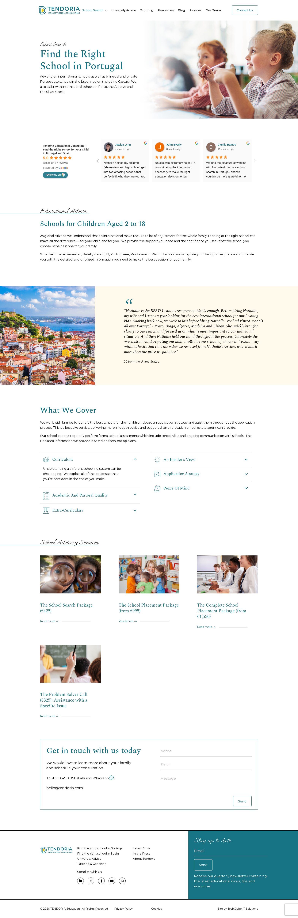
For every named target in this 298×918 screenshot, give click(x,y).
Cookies (156, 908)
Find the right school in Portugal (100, 848)
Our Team (213, 10)
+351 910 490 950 (61, 778)
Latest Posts (141, 848)
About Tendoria (144, 858)
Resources (166, 10)
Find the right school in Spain (98, 853)
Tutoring (146, 10)
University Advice (123, 10)
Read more (49, 621)
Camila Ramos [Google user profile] (227, 144)
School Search (92, 10)
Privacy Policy (123, 908)
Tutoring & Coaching (91, 864)
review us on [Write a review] (55, 175)
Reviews (195, 10)
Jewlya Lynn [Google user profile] (123, 144)
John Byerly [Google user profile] (173, 144)
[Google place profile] (66, 149)
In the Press (141, 853)
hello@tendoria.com (64, 788)
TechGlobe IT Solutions (243, 908)
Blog (181, 10)
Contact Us (245, 10)
